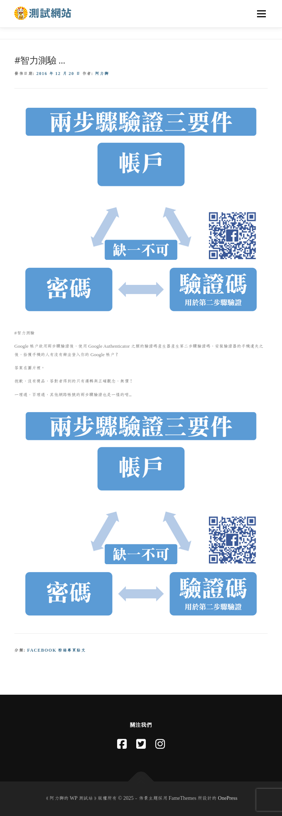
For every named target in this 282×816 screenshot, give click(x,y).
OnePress (228, 798)
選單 (260, 13)
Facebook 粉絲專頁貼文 (56, 650)
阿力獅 (102, 73)
